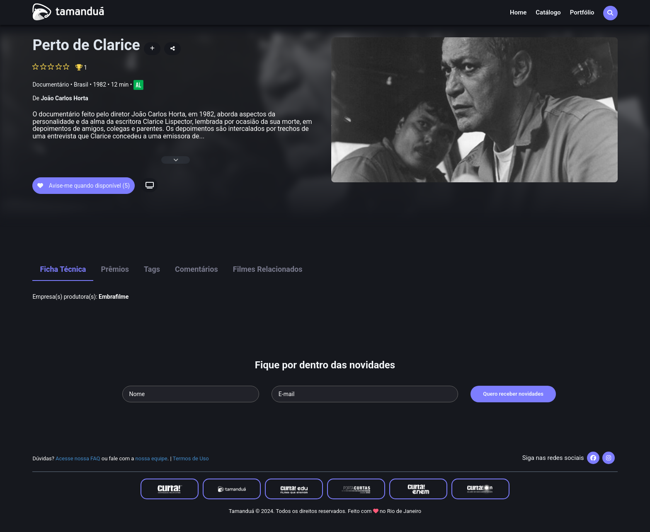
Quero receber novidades (513, 394)
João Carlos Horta (64, 98)
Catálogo (548, 12)
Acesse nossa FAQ (78, 458)
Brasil (81, 84)
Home (518, 12)
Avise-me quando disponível (83, 185)
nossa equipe (151, 458)
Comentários (196, 269)
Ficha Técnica (63, 269)
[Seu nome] (190, 394)
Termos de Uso (191, 458)
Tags (152, 269)
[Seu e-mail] (365, 394)
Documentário (50, 84)
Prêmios (115, 269)
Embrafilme (114, 296)
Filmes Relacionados (268, 269)
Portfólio (582, 12)
